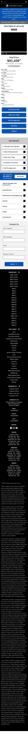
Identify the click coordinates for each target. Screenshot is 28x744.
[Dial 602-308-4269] (5, 2)
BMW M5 (14, 312)
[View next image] (25, 53)
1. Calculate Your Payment (14, 153)
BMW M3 (14, 307)
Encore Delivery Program (14, 385)
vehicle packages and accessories (14, 191)
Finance (14, 355)
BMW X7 (14, 328)
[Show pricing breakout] (20, 60)
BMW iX (14, 303)
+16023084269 (14, 418)
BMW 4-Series (14, 287)
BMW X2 (14, 316)
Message (8, 261)
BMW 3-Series (14, 284)
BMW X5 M (14, 323)
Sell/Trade (14, 353)
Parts (14, 362)
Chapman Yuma (14, 403)
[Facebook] (11, 435)
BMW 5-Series (14, 289)
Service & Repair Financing (14, 360)
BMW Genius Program (14, 378)
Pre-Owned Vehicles (14, 344)
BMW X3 (14, 319)
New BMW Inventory (14, 341)
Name (7, 236)
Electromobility (14, 350)
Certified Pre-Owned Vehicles (14, 346)
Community (14, 376)
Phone (4, 253)
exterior (14, 208)
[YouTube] (16, 435)
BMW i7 (14, 300)
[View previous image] (3, 53)
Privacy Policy (14, 387)
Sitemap (14, 389)
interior (14, 214)
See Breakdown (7, 185)
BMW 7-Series (14, 291)
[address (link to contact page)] (1, 2)
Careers (14, 373)
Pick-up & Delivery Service (14, 364)
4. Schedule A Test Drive (14, 169)
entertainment (14, 197)
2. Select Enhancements (14, 158)
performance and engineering (14, 203)
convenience (14, 224)
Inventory (12, 279)
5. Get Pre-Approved (14, 174)
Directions (14, 369)
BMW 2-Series (14, 282)
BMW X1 (14, 314)
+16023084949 (14, 428)
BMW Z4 (14, 332)
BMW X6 (14, 325)
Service (14, 357)
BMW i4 (14, 296)
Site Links (13, 336)
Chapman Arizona (14, 398)
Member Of (12, 393)
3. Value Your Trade (14, 164)
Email (7, 244)
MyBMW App (14, 380)
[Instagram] (14, 435)
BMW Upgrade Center (14, 382)
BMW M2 (14, 305)
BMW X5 (14, 321)
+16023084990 (14, 423)
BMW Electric (14, 348)
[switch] (26, 2)
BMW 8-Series (14, 293)
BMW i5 (14, 298)
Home (14, 339)
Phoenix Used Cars (14, 401)
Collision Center (14, 366)
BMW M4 (14, 309)
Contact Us (14, 371)
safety (14, 219)
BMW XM (14, 330)
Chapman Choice (14, 396)
